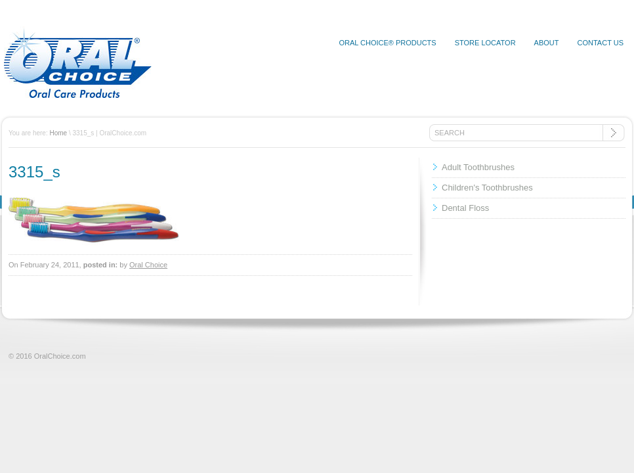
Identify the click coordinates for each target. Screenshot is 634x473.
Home (58, 133)
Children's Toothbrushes (487, 187)
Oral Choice (148, 265)
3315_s (34, 172)
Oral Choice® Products (387, 43)
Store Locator (485, 43)
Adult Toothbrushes (478, 167)
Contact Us (601, 43)
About (546, 43)
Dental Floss (465, 208)
